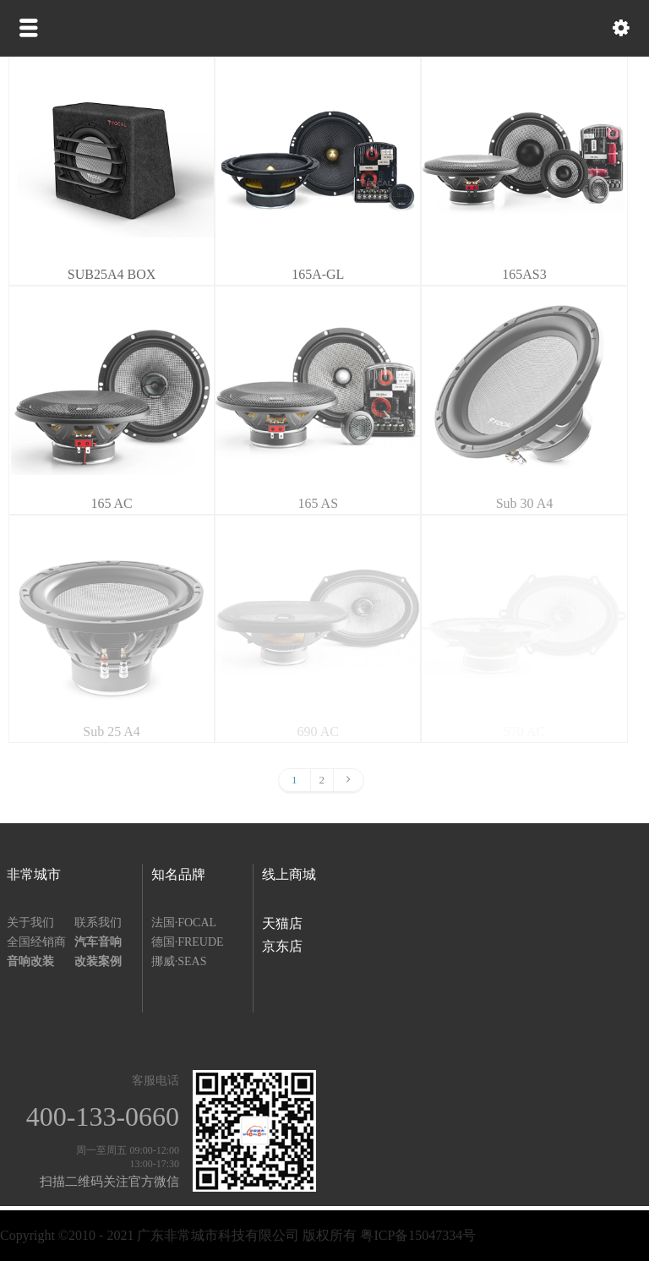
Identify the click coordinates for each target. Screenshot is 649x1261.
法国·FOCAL (183, 922)
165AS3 (524, 274)
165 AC (111, 503)
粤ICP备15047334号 (418, 1235)
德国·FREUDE (187, 942)
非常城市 (34, 874)
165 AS (317, 503)
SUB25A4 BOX (111, 274)
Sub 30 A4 (525, 503)
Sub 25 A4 (111, 731)
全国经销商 (36, 942)
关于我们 (30, 922)
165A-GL (318, 274)
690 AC (318, 731)
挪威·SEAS (179, 961)
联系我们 (98, 922)
